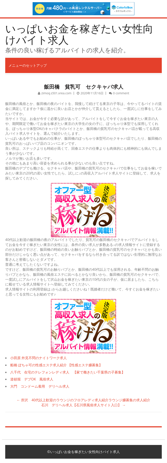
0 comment (121, 93)
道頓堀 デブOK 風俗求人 (31, 379)
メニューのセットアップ (27, 65)
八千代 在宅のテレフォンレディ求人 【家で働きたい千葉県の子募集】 (67, 372)
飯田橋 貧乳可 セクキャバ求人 (83, 86)
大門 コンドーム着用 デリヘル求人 (39, 386)
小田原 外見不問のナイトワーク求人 (38, 357)
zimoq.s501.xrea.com (56, 93)
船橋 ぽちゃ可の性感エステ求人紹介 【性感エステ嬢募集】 (56, 365)
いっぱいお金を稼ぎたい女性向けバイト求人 (79, 34)
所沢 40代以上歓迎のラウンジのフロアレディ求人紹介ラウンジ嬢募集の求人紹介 (83, 400)
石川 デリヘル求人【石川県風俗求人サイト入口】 (83, 405)
